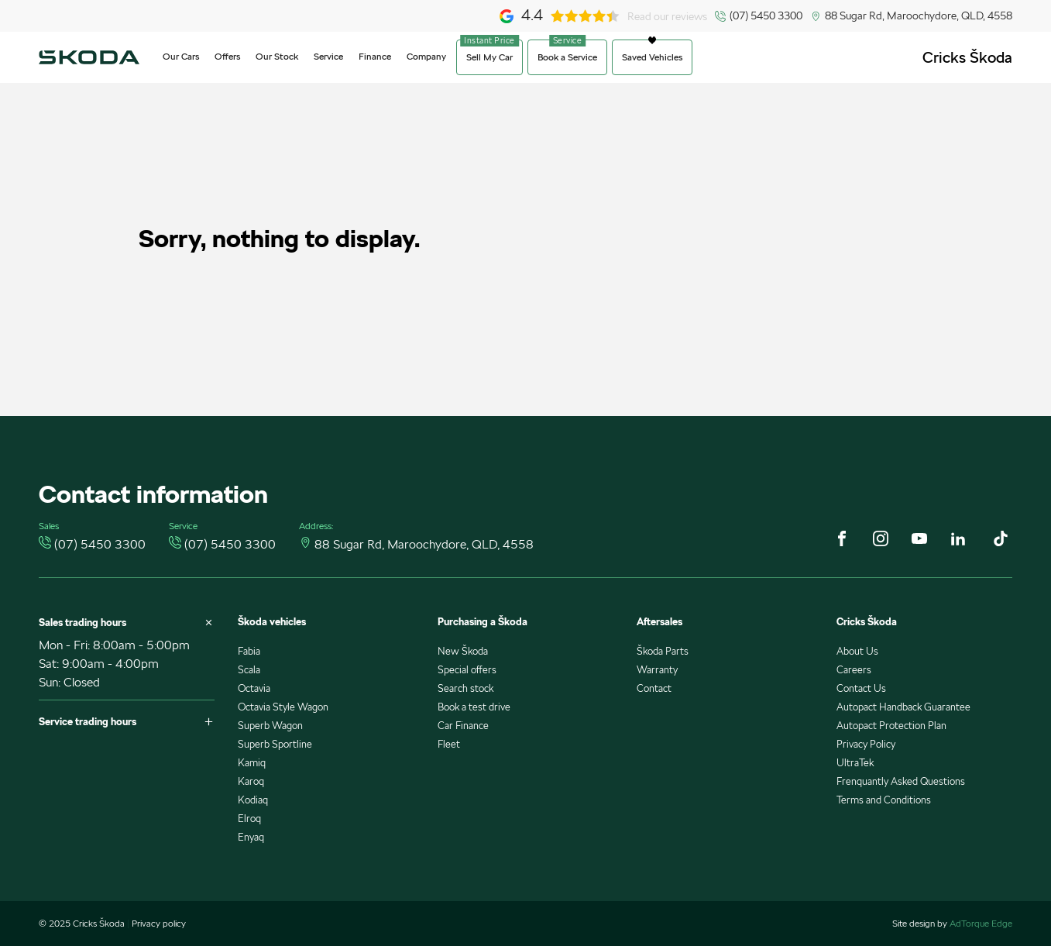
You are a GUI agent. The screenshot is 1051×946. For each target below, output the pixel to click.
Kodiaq (253, 800)
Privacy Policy (865, 744)
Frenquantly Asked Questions (900, 781)
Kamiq (252, 763)
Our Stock (277, 56)
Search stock (465, 688)
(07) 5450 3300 (766, 15)
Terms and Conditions (883, 800)
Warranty (657, 670)
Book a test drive (474, 707)
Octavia (254, 688)
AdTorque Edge (981, 923)
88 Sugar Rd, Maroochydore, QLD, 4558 (918, 15)
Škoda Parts (663, 651)
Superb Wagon (270, 725)
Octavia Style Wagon (283, 707)
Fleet (449, 744)
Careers (853, 670)
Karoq (251, 781)
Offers (227, 56)
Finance (375, 56)
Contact (654, 688)
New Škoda (463, 651)
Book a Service (567, 57)
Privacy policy (159, 923)
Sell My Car (489, 57)
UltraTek (855, 763)
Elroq (249, 818)
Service (328, 56)
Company (426, 56)
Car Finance (463, 725)
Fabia (249, 651)
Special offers (467, 670)
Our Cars (181, 56)
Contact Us (861, 688)
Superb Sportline (275, 744)
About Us (857, 651)
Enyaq (251, 837)
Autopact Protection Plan (891, 725)
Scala (249, 670)
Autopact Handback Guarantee (903, 707)
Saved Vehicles (652, 57)
